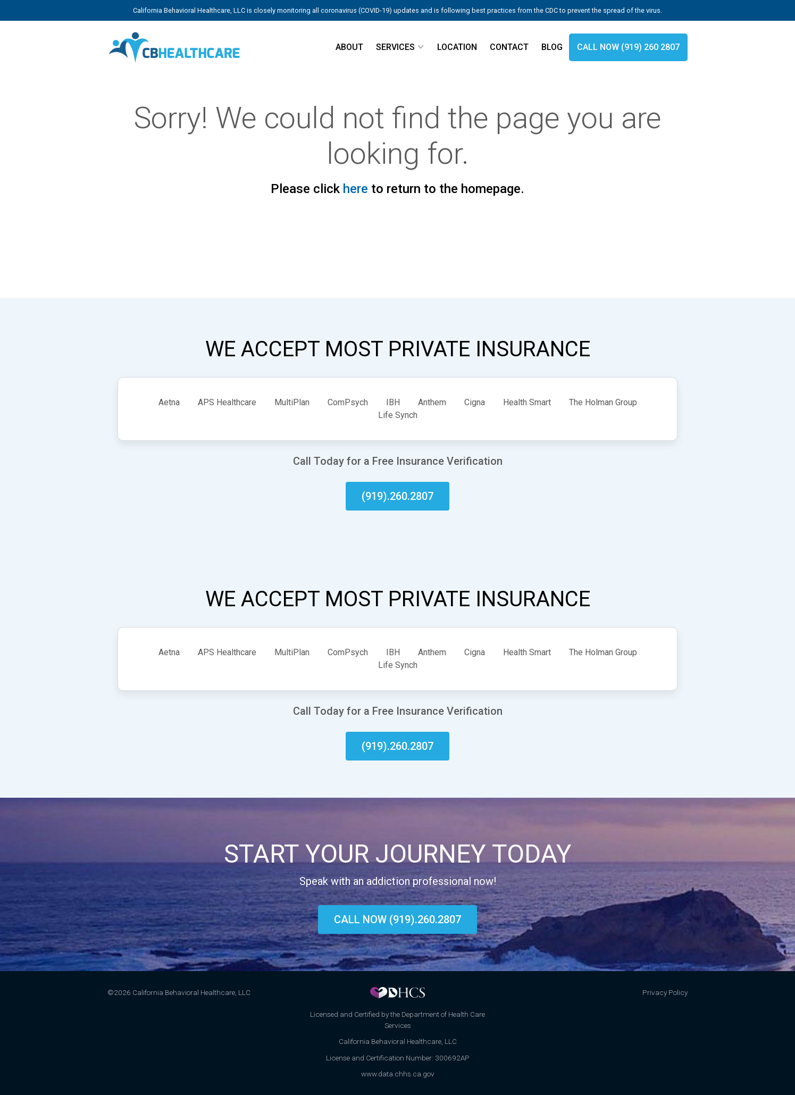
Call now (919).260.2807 (397, 919)
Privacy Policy (665, 992)
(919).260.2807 (397, 496)
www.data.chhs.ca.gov (397, 1073)
